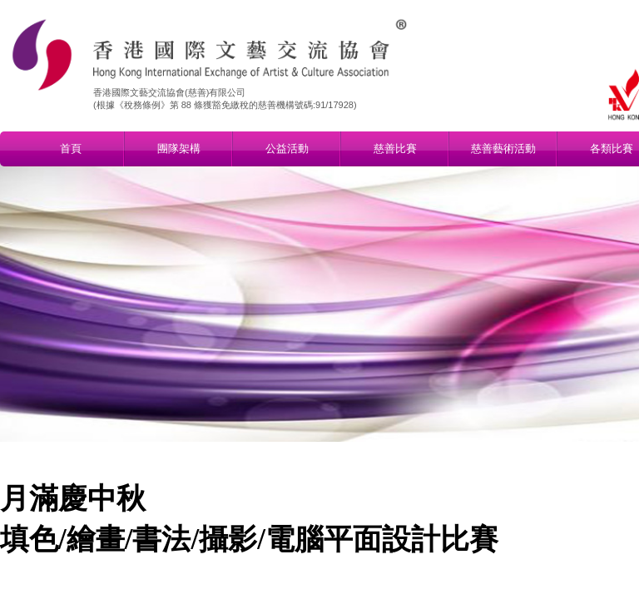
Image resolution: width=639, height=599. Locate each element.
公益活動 (287, 148)
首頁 (71, 148)
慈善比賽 (395, 148)
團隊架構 (179, 148)
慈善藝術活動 (503, 148)
